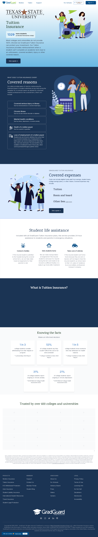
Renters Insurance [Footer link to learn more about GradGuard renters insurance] (9, 479)
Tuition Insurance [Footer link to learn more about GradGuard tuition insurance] (8, 482)
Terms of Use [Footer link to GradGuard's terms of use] (78, 482)
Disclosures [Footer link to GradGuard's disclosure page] (78, 496)
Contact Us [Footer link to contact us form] (30, 482)
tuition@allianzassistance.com (58, 463)
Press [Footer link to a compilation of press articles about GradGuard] (52, 489)
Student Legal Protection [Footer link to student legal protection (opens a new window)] (11, 502)
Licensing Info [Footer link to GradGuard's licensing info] (78, 486)
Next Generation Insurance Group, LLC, (62, 525)
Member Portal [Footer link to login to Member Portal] (31, 486)
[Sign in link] (91, 2)
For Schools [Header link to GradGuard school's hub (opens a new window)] (68, 3)
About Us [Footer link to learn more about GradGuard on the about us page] (53, 479)
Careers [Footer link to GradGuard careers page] (52, 496)
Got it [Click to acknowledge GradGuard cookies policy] (25, 533)
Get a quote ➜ (13, 61)
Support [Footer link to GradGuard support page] (29, 479)
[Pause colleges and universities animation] (94, 451)
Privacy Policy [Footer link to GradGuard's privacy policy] (78, 479)
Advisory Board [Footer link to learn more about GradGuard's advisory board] (55, 486)
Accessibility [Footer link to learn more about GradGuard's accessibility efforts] (78, 499)
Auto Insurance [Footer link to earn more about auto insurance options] (8, 489)
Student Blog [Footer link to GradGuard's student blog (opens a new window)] (31, 489)
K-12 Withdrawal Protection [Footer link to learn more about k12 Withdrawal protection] (11, 486)
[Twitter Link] (49, 518)
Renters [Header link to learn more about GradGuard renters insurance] (21, 3)
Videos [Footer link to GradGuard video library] (52, 492)
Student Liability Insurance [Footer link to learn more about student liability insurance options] (11, 492)
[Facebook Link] (41, 518)
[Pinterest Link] (57, 518)
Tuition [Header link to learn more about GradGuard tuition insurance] (30, 3)
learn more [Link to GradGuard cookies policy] (18, 533)
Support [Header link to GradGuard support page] (39, 3)
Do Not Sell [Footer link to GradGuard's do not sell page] (78, 489)
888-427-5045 (30, 463)
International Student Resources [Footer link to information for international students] (13, 496)
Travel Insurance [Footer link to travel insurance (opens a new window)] (8, 499)
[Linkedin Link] (53, 518)
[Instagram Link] (45, 518)
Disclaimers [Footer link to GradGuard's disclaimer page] (77, 492)
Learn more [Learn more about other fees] (69, 201)
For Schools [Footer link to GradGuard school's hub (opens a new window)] (54, 482)
